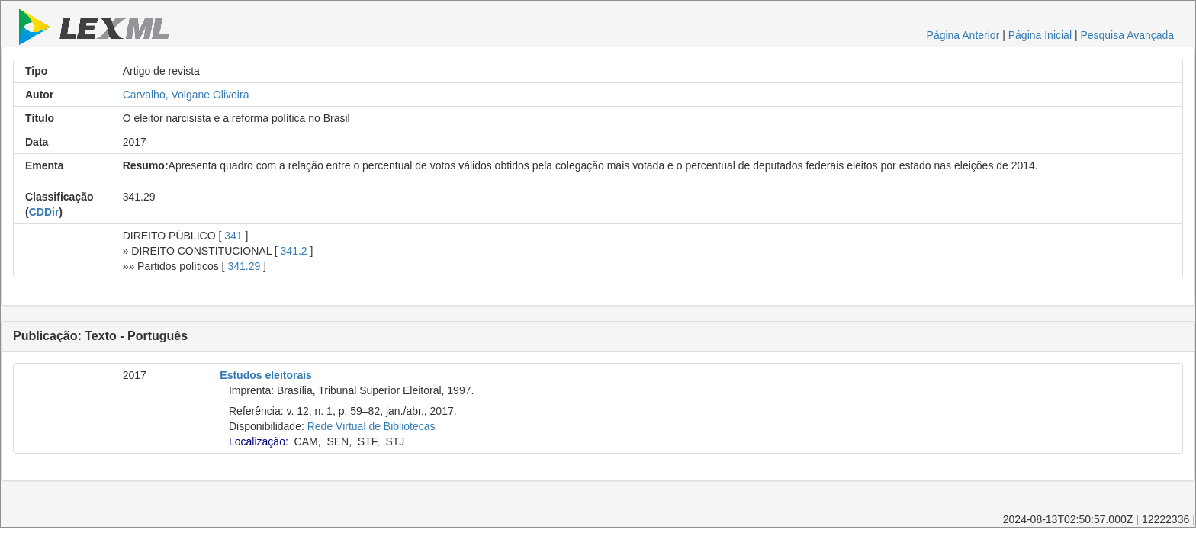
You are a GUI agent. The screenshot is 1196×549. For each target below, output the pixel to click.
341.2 (294, 251)
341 (233, 236)
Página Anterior (963, 35)
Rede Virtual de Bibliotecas (371, 426)
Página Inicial (1040, 35)
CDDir (44, 212)
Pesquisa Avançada (1127, 35)
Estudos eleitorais (266, 375)
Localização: (258, 441)
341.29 (243, 266)
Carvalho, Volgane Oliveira (186, 94)
